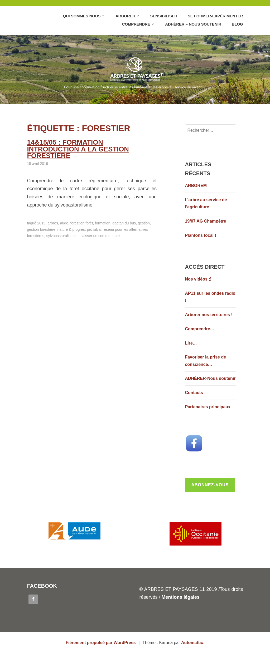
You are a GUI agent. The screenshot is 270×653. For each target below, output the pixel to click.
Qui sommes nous (81, 16)
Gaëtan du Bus (124, 216)
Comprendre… (199, 329)
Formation (102, 216)
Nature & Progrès (71, 222)
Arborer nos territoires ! (208, 314)
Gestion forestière (41, 222)
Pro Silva (94, 222)
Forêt (89, 216)
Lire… (191, 343)
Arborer (125, 16)
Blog (237, 24)
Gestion (144, 216)
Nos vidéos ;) (198, 279)
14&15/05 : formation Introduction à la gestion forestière (91, 146)
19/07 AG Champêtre (205, 221)
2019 (41, 216)
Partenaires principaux (207, 407)
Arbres (52, 216)
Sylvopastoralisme (61, 229)
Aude (64, 216)
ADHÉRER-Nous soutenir (210, 378)
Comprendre (136, 24)
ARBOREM (196, 185)
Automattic (192, 642)
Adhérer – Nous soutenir (193, 24)
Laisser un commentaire (100, 229)
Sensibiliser (163, 16)
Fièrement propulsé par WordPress (101, 642)
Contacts (194, 392)
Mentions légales (180, 597)
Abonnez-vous (210, 485)
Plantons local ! (200, 235)
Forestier (77, 216)
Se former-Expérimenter (215, 16)
